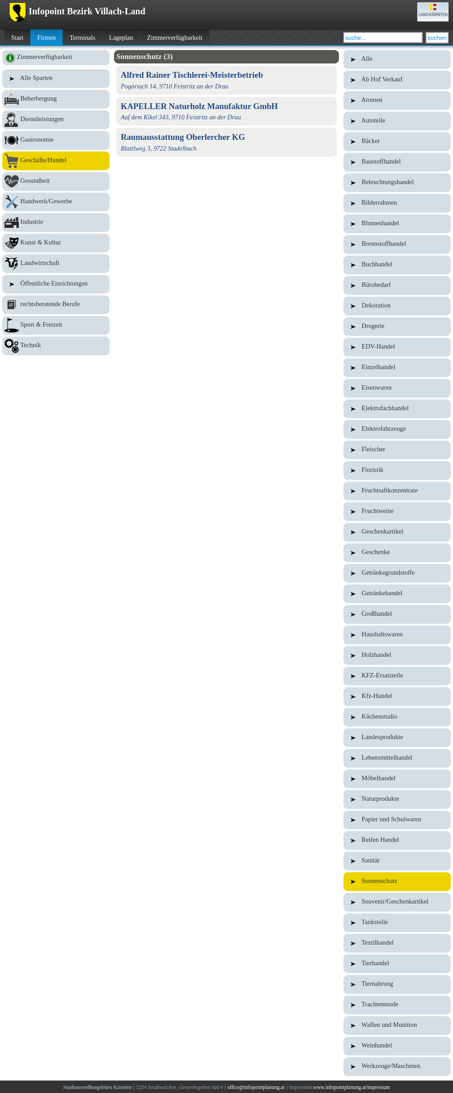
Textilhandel (397, 943)
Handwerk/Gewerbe (56, 202)
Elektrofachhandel (397, 408)
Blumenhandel (397, 223)
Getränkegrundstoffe (397, 573)
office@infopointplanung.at (255, 1087)
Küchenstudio (397, 717)
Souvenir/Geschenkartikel (397, 902)
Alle (397, 59)
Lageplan (121, 37)
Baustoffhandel (397, 162)
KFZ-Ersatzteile (397, 676)
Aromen (397, 100)
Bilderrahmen (397, 203)
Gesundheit (56, 181)
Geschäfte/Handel (56, 160)
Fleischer (397, 450)
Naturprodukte (397, 799)
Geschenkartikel (397, 532)
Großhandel (397, 614)
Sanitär (397, 861)
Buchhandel (397, 265)
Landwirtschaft (56, 263)
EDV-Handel (397, 347)
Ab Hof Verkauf (397, 80)
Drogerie (397, 326)
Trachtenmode (397, 1005)
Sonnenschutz (397, 881)
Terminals (82, 37)
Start (17, 37)
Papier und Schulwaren (397, 820)
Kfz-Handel (397, 696)
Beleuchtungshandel (397, 182)
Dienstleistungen (56, 119)
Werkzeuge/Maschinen (397, 1066)
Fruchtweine (397, 511)
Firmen (46, 37)
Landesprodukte (397, 737)
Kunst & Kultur (56, 243)
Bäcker (397, 141)
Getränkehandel (397, 593)
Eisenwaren (397, 388)
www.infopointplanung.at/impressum (351, 1087)
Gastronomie (56, 140)
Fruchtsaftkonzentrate (397, 491)
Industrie (56, 222)
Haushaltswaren (397, 635)
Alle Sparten (56, 78)
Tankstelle (397, 922)
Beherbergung (56, 99)
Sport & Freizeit (56, 325)
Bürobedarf (397, 285)
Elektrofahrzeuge (397, 429)
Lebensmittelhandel (397, 758)
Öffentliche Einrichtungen (56, 284)
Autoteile (397, 121)
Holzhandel (397, 655)
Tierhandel (397, 963)
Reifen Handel (397, 840)
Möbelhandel (397, 778)
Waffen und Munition (397, 1025)
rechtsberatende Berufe (56, 304)
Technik (56, 345)
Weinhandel (397, 1046)
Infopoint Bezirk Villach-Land (77, 11)
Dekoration (397, 306)
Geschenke (397, 552)
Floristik (397, 470)
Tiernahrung (397, 984)
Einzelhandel (397, 367)
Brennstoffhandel (397, 244)
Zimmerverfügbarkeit (175, 37)
